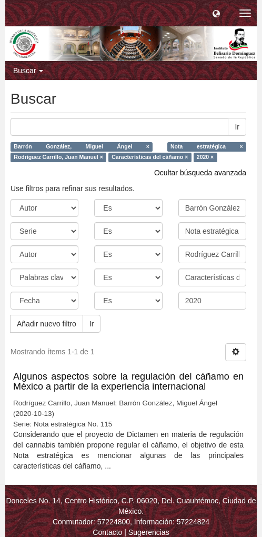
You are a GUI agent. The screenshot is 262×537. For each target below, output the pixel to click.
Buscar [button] (28, 70)
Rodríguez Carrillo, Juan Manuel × (58, 157)
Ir (237, 127)
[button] (216, 13)
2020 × (205, 157)
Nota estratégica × (206, 147)
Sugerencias (148, 532)
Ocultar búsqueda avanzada (200, 172)
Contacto (107, 532)
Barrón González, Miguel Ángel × (81, 147)
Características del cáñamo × (150, 157)
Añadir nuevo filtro (46, 324)
